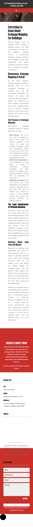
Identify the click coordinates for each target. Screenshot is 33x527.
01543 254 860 (17, 6)
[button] (3, 517)
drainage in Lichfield (15, 312)
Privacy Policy (10, 507)
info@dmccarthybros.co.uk (16, 3)
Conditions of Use (16, 510)
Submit (25, 499)
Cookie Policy (22, 507)
